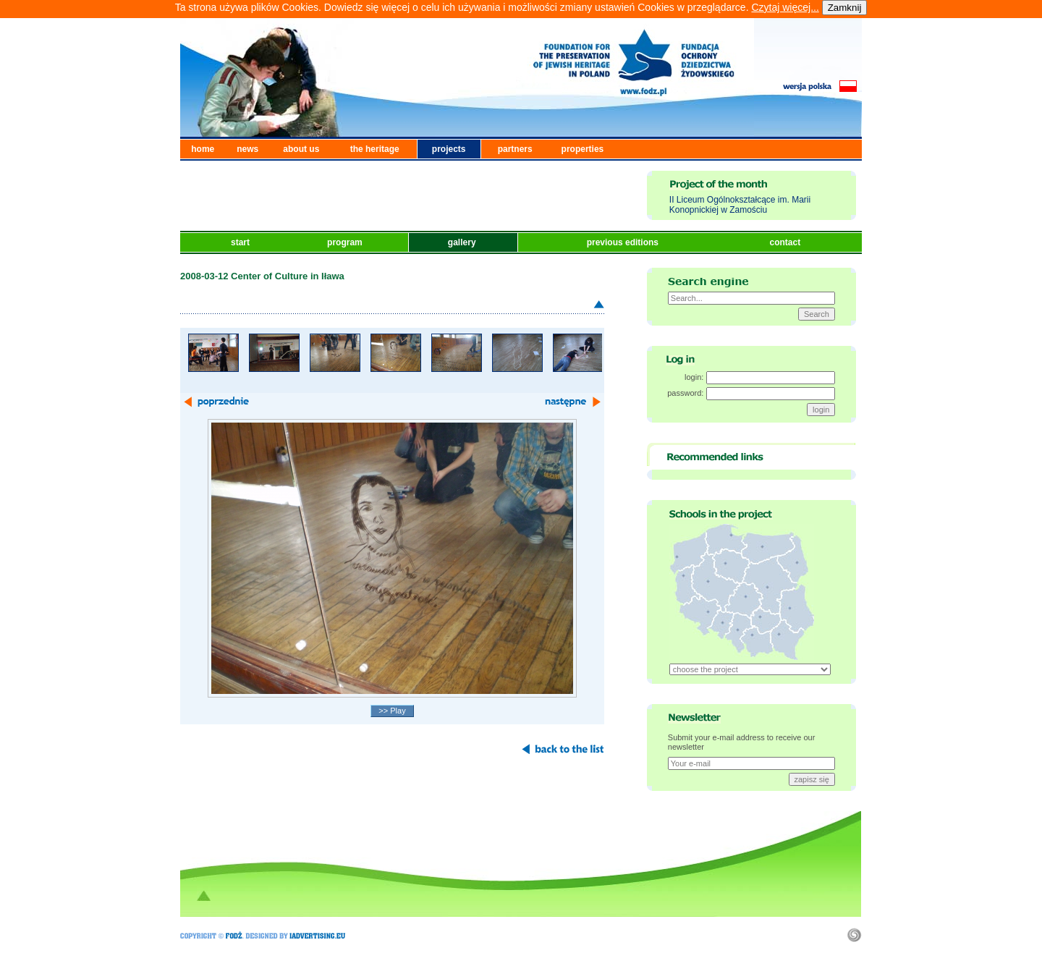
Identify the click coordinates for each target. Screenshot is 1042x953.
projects (449, 149)
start (241, 242)
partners (515, 149)
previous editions (624, 242)
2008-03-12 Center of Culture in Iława (262, 276)
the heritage (374, 149)
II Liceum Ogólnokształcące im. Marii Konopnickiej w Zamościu (739, 205)
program (346, 242)
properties (583, 149)
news (247, 149)
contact (786, 242)
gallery (463, 242)
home (202, 149)
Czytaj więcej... (784, 7)
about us (301, 149)
